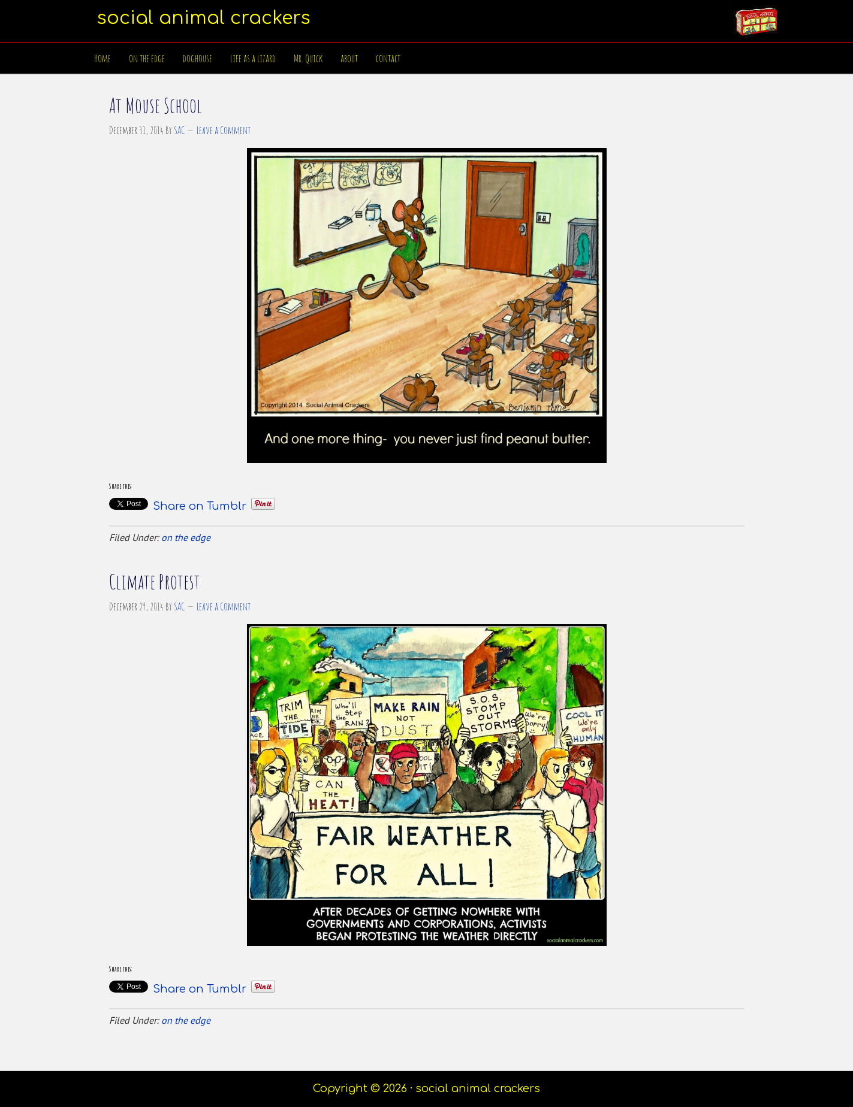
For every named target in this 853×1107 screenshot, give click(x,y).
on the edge (185, 537)
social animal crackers (204, 18)
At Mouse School (155, 105)
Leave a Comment (224, 130)
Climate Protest (154, 581)
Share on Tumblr (199, 504)
